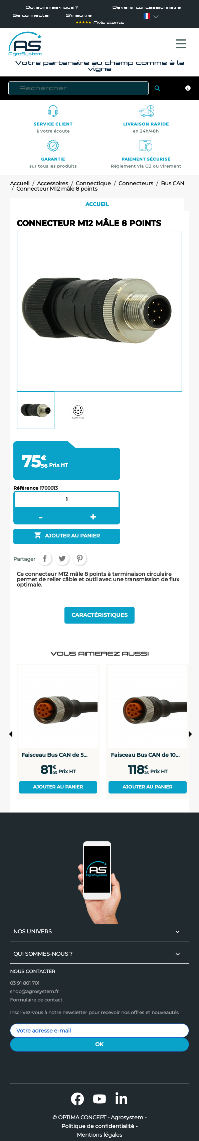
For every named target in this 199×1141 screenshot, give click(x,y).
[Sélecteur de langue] (147, 16)
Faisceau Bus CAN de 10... (145, 751)
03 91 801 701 (24, 980)
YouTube (99, 1095)
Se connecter (31, 16)
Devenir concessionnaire (147, 7)
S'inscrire (78, 16)
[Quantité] (67, 496)
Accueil (97, 201)
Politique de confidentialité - (99, 1123)
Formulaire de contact (36, 996)
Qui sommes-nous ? (52, 7)
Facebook (77, 1095)
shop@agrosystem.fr (34, 988)
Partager (44, 555)
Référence (25, 484)
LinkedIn (121, 1095)
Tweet (62, 555)
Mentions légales (99, 1131)
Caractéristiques (99, 612)
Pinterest (79, 555)
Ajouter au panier (58, 783)
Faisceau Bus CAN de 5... (54, 751)
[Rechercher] (78, 85)
